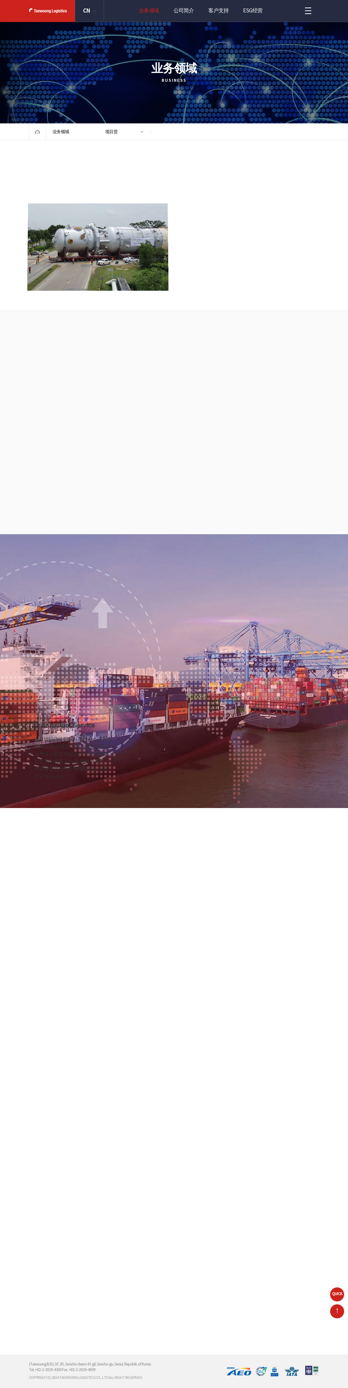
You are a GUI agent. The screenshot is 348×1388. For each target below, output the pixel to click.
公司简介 (184, 11)
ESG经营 (252, 11)
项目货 (111, 131)
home (37, 132)
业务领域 (149, 11)
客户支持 (218, 11)
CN (86, 11)
